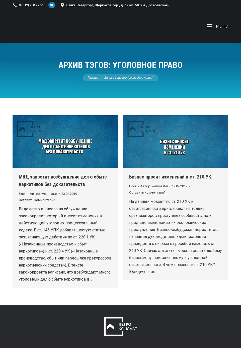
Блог (22, 194)
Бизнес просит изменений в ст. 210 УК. (170, 177)
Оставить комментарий (37, 200)
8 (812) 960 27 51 (28, 5)
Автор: (44, 194)
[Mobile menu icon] (217, 26)
